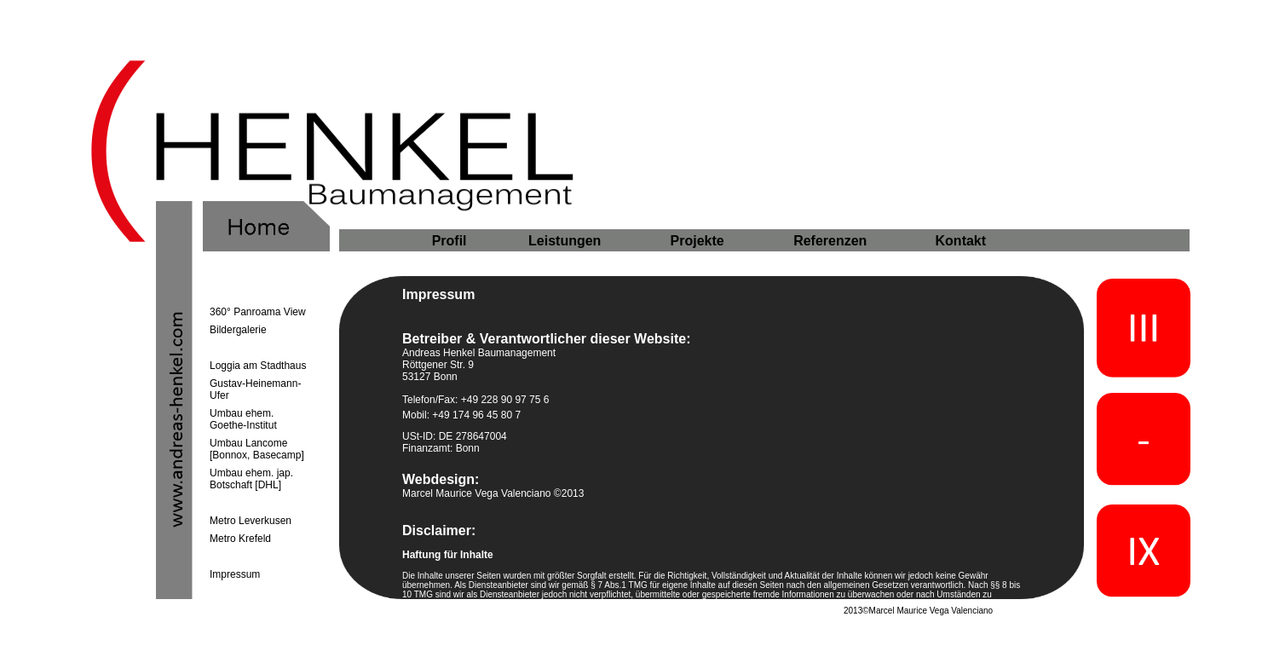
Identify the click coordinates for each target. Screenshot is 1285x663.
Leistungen (564, 240)
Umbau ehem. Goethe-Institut (243, 419)
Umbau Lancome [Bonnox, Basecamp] (257, 449)
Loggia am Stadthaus (258, 366)
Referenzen (830, 240)
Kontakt (961, 240)
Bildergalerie (238, 330)
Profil (449, 240)
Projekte (697, 240)
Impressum (235, 574)
